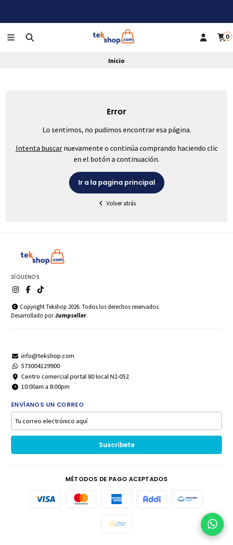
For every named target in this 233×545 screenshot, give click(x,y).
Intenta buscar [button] (39, 148)
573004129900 (35, 366)
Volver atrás (116, 203)
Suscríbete (116, 445)
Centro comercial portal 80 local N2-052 (70, 376)
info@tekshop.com (42, 355)
